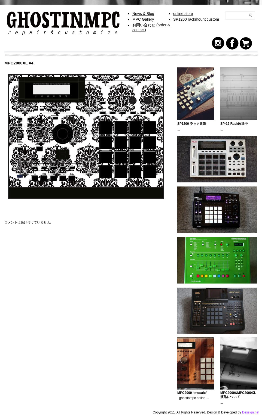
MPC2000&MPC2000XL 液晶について (238, 395)
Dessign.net (250, 412)
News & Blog (143, 13)
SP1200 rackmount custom (196, 19)
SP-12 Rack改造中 (234, 124)
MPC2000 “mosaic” (192, 393)
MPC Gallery (143, 19)
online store (183, 13)
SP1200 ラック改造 (191, 124)
